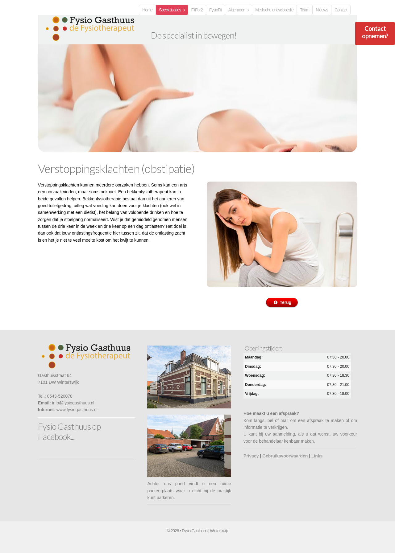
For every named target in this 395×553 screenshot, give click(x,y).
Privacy (251, 455)
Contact (341, 9)
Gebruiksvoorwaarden (285, 455)
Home (147, 9)
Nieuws (322, 9)
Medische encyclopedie (274, 9)
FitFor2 (197, 9)
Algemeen (236, 9)
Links (316, 455)
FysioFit (215, 9)
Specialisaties (170, 9)
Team (304, 9)
